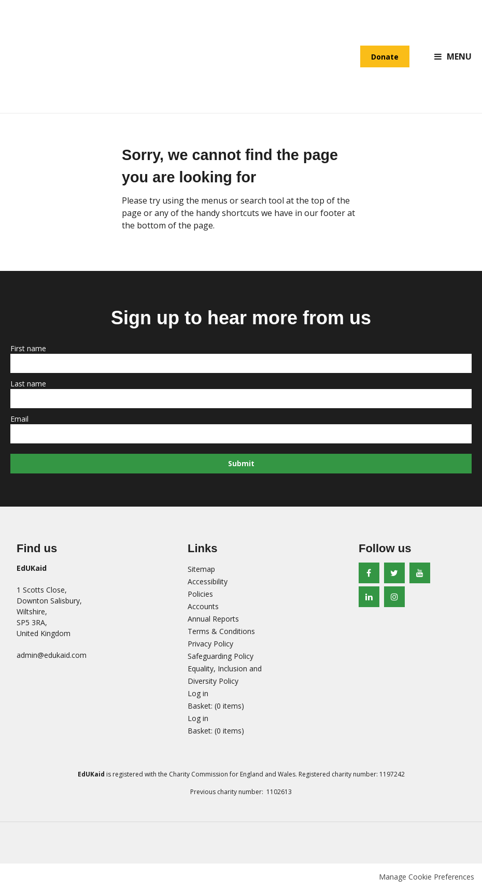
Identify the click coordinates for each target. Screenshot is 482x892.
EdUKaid (57, 57)
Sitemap (201, 571)
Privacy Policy (210, 646)
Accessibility (208, 583)
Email (20, 420)
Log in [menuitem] (198, 695)
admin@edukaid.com (52, 657)
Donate (385, 57)
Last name (29, 385)
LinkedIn (369, 598)
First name (29, 349)
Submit (241, 465)
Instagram (394, 598)
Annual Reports (213, 621)
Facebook (369, 575)
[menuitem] (216, 708)
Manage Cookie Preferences (426, 879)
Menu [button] (459, 57)
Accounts (203, 608)
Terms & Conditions (221, 633)
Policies (200, 596)
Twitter (394, 575)
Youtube (419, 575)
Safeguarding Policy (220, 658)
